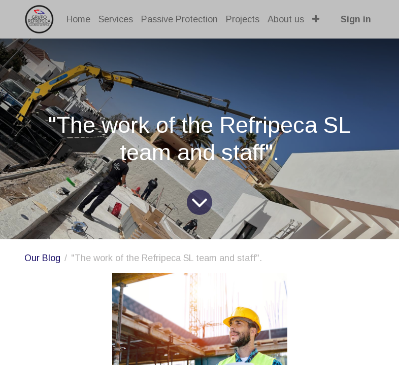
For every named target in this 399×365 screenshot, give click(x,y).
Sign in (355, 19)
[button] (316, 19)
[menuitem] (79, 19)
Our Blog (42, 258)
